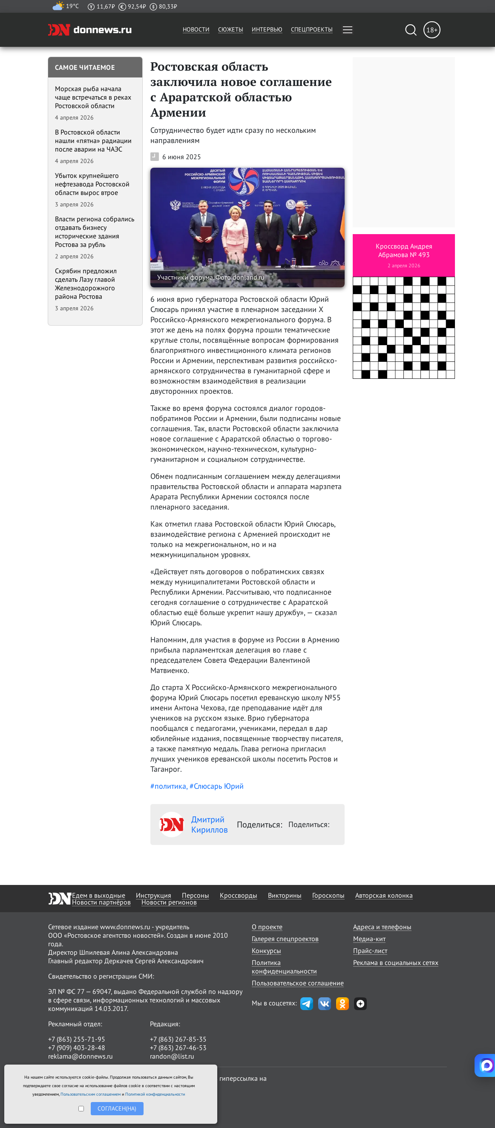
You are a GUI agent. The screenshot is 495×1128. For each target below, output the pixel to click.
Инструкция (153, 895)
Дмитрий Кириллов (193, 824)
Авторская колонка (384, 895)
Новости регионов (169, 902)
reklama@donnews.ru (80, 1056)
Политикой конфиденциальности (155, 1094)
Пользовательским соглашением (90, 1094)
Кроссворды (238, 895)
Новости (196, 29)
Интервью (267, 29)
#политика (168, 786)
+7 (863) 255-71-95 (76, 1039)
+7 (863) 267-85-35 (178, 1039)
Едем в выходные (98, 895)
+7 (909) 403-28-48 (76, 1047)
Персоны (195, 895)
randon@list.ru (172, 1056)
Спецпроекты (312, 29)
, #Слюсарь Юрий (215, 786)
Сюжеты (230, 29)
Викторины (285, 895)
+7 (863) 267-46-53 (178, 1047)
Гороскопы (328, 895)
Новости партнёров (101, 902)
